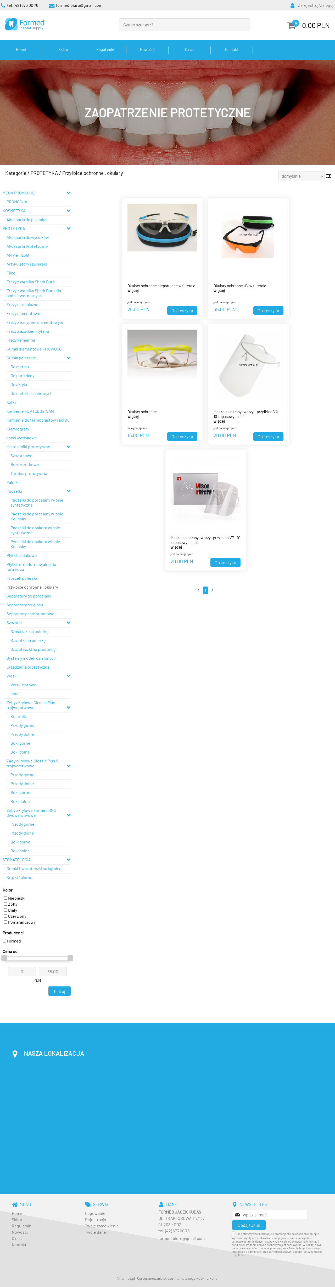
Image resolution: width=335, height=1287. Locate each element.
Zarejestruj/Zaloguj (316, 5)
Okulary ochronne (142, 411)
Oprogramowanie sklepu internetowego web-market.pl (177, 1278)
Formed (12, 940)
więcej (133, 290)
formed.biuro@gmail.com (181, 1238)
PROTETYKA (44, 173)
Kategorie (15, 173)
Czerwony (15, 915)
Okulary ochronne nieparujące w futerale (161, 285)
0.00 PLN (316, 25)
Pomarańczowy (20, 922)
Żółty (11, 903)
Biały (10, 909)
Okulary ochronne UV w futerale (240, 285)
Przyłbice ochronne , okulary (92, 173)
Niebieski (14, 897)
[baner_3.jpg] (167, 112)
